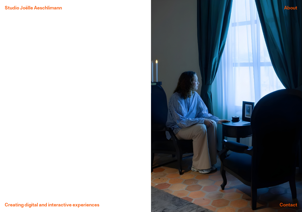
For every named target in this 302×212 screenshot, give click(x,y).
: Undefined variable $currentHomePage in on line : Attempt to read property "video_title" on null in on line (75, 106)
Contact (288, 204)
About (290, 7)
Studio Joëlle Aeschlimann (33, 7)
